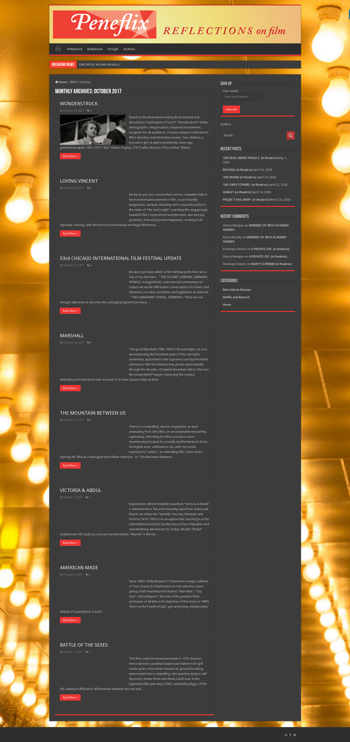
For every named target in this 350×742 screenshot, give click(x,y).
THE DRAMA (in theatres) (239, 177)
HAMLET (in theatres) (237, 192)
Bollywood (94, 49)
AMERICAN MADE (79, 567)
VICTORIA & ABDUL (80, 490)
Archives (129, 49)
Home (58, 48)
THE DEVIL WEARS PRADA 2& (101, 64)
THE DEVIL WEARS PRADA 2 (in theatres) (250, 158)
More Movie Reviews (237, 290)
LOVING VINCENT (79, 181)
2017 (73, 82)
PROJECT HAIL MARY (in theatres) (246, 199)
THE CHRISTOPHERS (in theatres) (245, 184)
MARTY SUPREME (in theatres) (271, 264)
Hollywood (74, 49)
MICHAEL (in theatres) (238, 170)
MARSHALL (72, 335)
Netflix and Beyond (236, 297)
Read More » (70, 156)
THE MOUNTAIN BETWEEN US (93, 413)
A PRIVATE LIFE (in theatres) (270, 249)
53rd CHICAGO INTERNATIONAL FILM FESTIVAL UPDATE (121, 258)
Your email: (230, 91)
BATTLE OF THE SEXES (84, 645)
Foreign (113, 49)
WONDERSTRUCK (79, 103)
